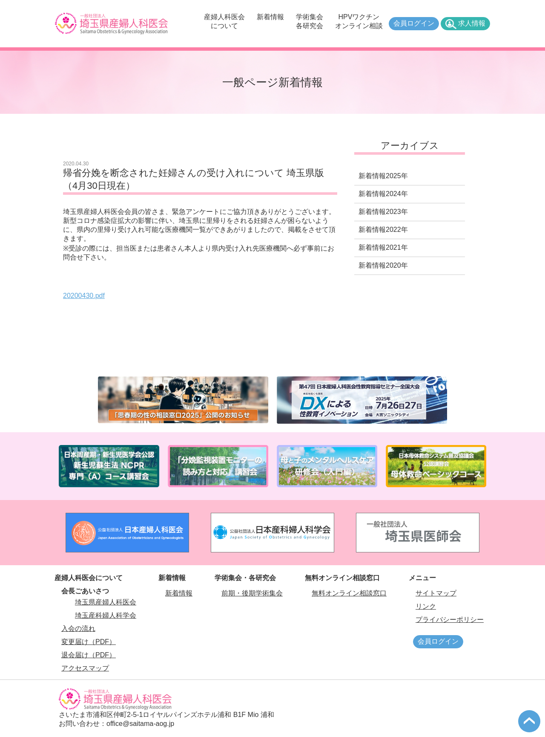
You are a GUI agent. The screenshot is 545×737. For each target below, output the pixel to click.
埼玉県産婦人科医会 (105, 602)
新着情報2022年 (383, 229)
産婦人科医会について (224, 21)
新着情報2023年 (383, 211)
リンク (426, 606)
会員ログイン (413, 23)
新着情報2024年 (383, 193)
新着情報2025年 (383, 175)
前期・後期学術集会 (252, 593)
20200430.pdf (84, 295)
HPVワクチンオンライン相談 (359, 21)
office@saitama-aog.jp (140, 723)
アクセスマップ (85, 668)
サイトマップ (436, 593)
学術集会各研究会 (309, 21)
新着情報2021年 (383, 247)
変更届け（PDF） (88, 641)
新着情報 (270, 16)
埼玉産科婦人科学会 (105, 615)
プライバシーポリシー (450, 619)
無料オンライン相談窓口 (349, 593)
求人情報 (471, 23)
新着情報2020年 (383, 265)
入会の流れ (78, 628)
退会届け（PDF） (88, 655)
